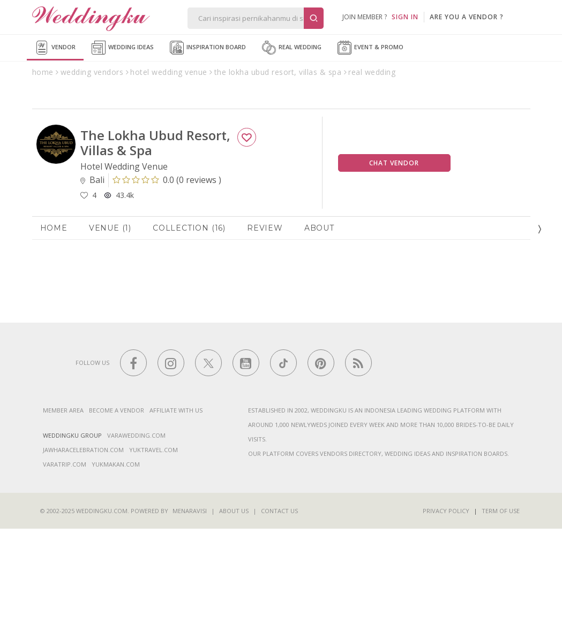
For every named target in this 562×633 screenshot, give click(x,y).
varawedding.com (136, 540)
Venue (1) (110, 332)
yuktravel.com (153, 554)
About (319, 332)
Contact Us (279, 615)
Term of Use (501, 615)
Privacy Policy (446, 615)
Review (265, 332)
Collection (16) (189, 332)
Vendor (55, 48)
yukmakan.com (116, 569)
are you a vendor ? (467, 16)
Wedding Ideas (123, 48)
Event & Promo (370, 48)
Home (54, 332)
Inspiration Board (208, 48)
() (167, 284)
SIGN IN (405, 16)
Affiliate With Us (176, 514)
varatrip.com (64, 569)
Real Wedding (291, 48)
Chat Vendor (394, 266)
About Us (234, 615)
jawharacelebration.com (83, 554)
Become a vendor (116, 514)
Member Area (63, 514)
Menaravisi (190, 615)
